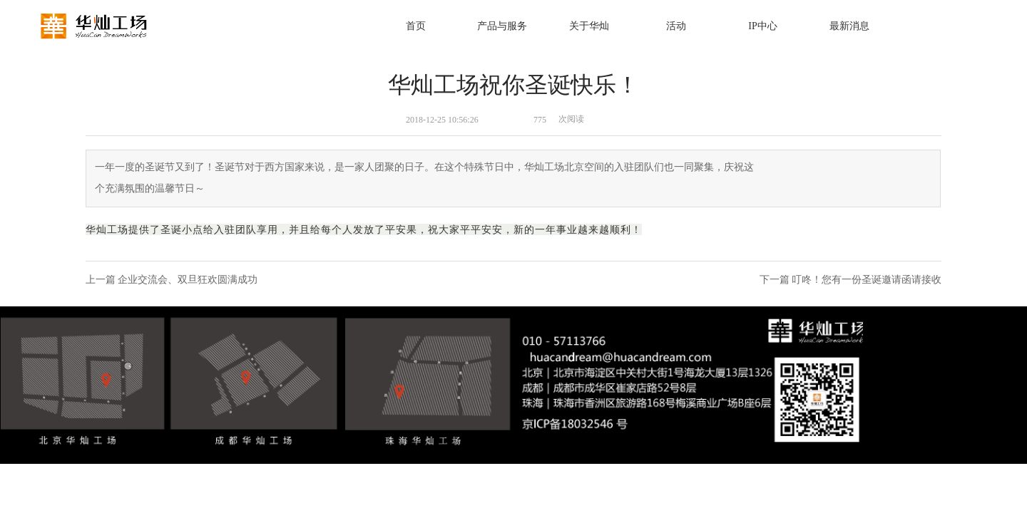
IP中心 (762, 26)
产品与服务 (502, 26)
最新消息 (849, 26)
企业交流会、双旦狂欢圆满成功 (187, 279)
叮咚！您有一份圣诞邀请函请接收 (866, 279)
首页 (416, 26)
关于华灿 (589, 26)
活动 (676, 26)
